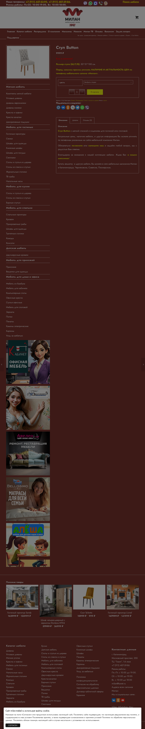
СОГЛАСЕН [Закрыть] (12, 725)
